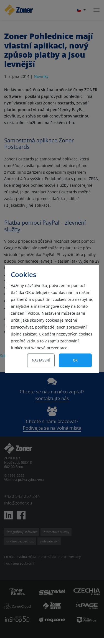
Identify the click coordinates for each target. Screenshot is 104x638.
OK (75, 360)
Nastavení (41, 360)
